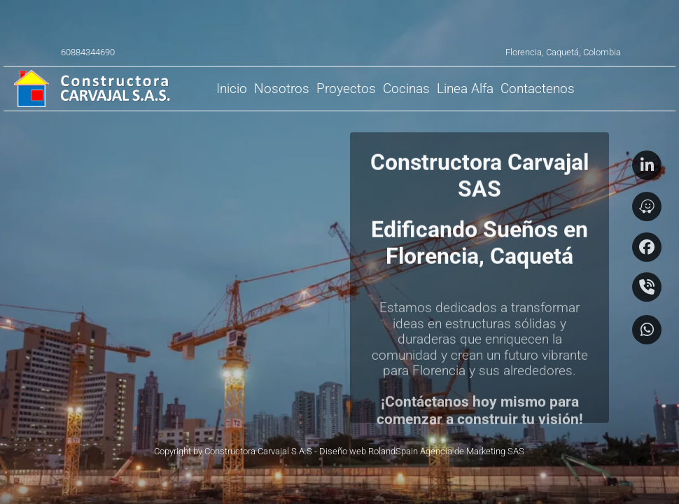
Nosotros (281, 88)
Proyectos (346, 88)
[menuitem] (232, 88)
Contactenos (537, 88)
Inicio (231, 88)
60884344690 (88, 52)
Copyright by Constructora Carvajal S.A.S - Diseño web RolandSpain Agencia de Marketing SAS (339, 451)
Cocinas (406, 88)
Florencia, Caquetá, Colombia (563, 52)
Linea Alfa (465, 88)
